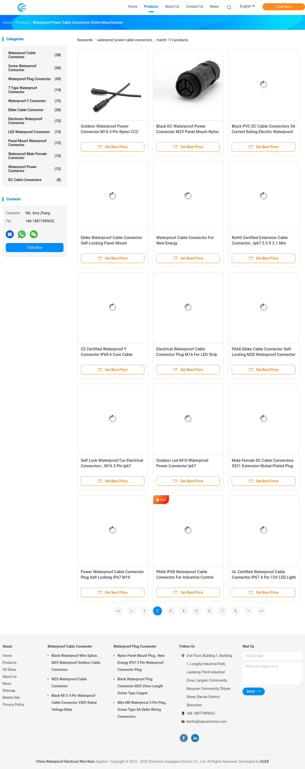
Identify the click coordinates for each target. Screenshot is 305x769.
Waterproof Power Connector (34, 169)
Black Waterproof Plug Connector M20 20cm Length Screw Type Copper (140, 686)
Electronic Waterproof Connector (34, 121)
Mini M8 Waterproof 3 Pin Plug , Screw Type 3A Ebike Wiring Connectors (142, 710)
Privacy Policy (13, 705)
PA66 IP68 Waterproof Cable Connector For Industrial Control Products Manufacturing (185, 577)
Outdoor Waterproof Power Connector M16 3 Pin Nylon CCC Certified (109, 132)
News (6, 684)
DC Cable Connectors (34, 179)
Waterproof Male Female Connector (34, 156)
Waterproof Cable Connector (34, 55)
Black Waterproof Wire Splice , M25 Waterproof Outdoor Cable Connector (76, 663)
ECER (264, 762)
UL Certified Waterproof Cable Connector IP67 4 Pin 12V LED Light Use (264, 577)
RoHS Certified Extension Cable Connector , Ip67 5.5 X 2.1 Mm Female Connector (260, 243)
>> (262, 611)
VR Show (9, 670)
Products (9, 663)
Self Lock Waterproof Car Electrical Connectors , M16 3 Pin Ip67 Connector (112, 466)
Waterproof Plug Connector (34, 78)
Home (7, 656)
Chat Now (284, 7)
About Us (9, 677)
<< (118, 611)
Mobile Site (11, 698)
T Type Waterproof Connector (34, 90)
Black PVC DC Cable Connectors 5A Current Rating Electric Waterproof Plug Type (263, 132)
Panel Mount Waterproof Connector (34, 143)
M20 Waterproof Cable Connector (69, 682)
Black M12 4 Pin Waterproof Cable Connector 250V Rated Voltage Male (74, 703)
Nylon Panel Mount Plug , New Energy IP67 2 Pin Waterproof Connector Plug (141, 663)
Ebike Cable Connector (34, 109)
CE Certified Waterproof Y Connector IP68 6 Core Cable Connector (106, 354)
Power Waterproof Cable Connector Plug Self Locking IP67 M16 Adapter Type (112, 577)
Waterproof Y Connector (34, 100)
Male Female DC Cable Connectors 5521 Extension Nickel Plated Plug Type (263, 466)
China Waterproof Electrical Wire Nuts (65, 762)
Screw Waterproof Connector (34, 68)
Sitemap (8, 691)
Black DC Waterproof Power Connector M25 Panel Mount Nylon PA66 (187, 132)
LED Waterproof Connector (34, 131)
